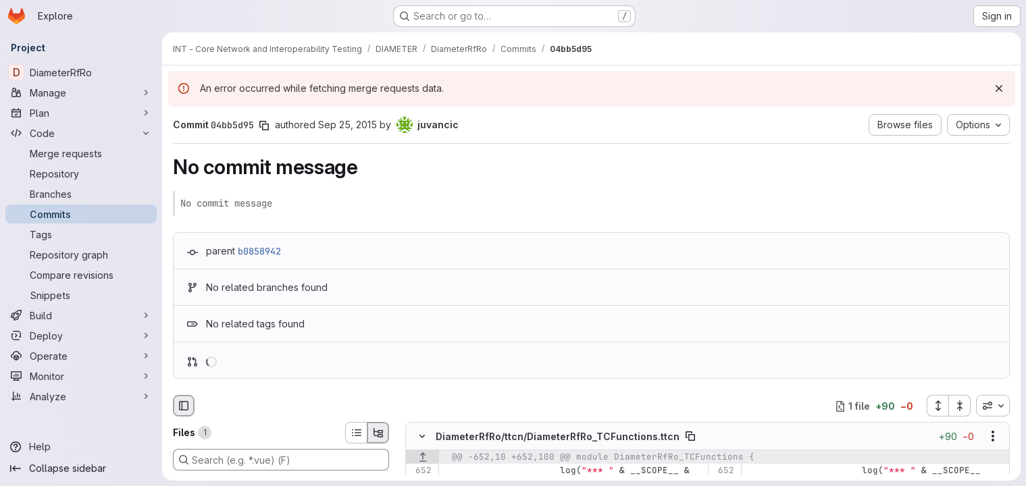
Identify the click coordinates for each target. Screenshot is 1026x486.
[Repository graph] (81, 254)
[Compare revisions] (81, 274)
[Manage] (81, 92)
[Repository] (81, 173)
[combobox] (993, 405)
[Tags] (81, 234)
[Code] (81, 133)
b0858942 (259, 251)
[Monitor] (81, 376)
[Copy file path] (690, 437)
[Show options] (993, 437)
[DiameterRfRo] (81, 72)
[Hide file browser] (184, 405)
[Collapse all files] (960, 405)
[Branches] (81, 193)
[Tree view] (378, 432)
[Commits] (81, 214)
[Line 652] (420, 471)
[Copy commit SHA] (264, 125)
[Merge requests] (81, 153)
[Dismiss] (999, 88)
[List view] (356, 432)
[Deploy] (81, 335)
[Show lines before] (422, 457)
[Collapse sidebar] (81, 468)
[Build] (81, 315)
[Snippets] (81, 295)
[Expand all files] (937, 405)
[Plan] (81, 112)
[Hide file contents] (422, 437)
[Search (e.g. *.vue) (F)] (281, 459)
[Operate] (81, 355)
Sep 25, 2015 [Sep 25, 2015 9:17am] (347, 124)
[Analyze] (81, 396)
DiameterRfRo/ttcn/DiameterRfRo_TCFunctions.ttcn (557, 436)
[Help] (81, 446)
